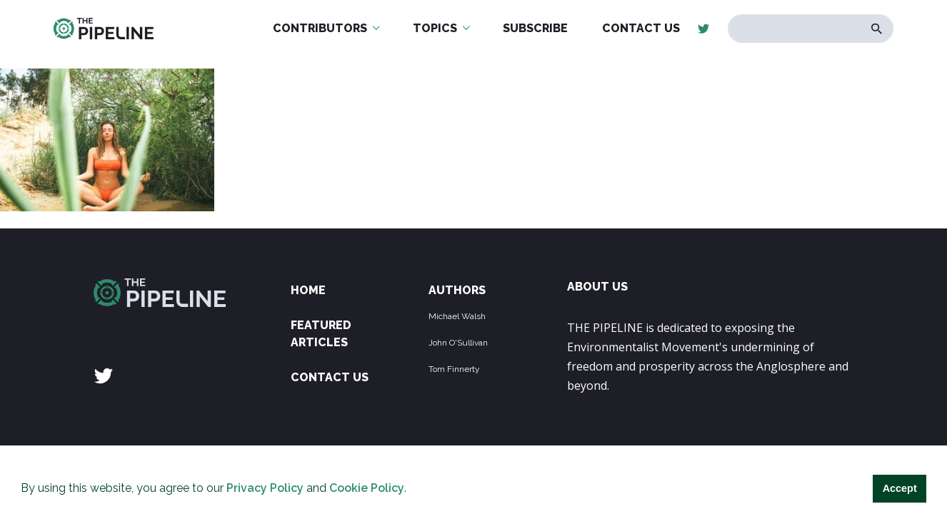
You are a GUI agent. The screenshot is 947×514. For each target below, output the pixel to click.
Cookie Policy (366, 488)
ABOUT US (597, 286)
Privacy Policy (265, 488)
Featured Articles (321, 333)
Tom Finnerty (454, 369)
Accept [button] (900, 488)
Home (308, 290)
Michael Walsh (457, 316)
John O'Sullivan (458, 343)
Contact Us (330, 377)
